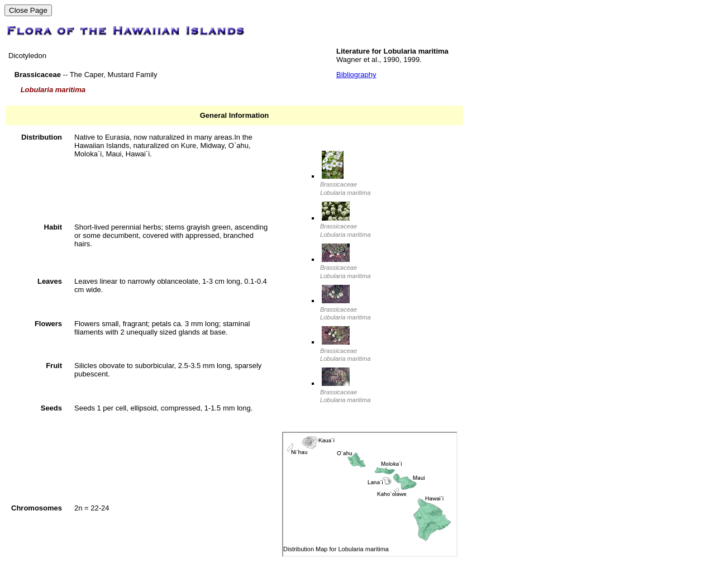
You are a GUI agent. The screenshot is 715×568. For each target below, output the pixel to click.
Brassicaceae (345, 184)
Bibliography (356, 74)
